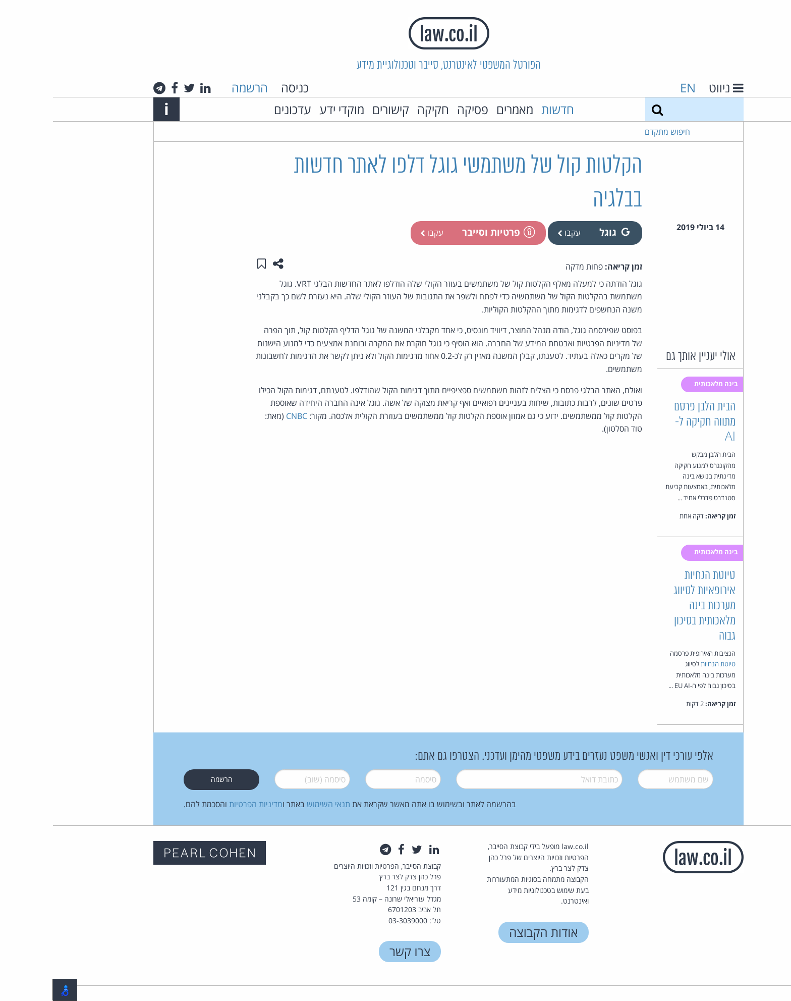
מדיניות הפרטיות (203, 804)
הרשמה (197, 87)
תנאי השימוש (275, 804)
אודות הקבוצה (490, 932)
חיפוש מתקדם (614, 131)
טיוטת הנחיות (665, 663)
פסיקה (419, 109)
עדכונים (239, 109)
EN (635, 87)
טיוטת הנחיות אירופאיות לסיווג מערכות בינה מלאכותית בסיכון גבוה (651, 606)
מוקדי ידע (288, 109)
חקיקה (380, 109)
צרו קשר (356, 951)
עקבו (516, 232)
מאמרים (461, 109)
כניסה (242, 87)
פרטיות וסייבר (445, 232)
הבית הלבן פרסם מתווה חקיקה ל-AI (652, 422)
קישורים (337, 109)
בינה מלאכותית (664, 383)
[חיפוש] (604, 109)
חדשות (504, 109)
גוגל (562, 232)
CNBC (243, 416)
